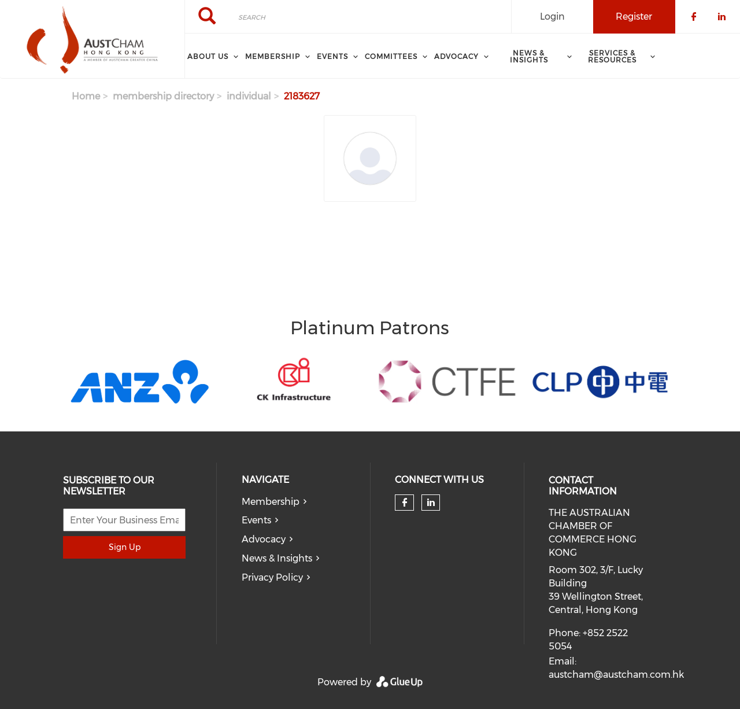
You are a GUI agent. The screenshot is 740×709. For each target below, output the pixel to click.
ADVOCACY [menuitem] (456, 56)
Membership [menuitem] (272, 56)
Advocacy (264, 539)
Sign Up (124, 547)
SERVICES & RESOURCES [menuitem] (612, 56)
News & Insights (277, 558)
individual (249, 96)
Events (256, 520)
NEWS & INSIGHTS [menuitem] (529, 56)
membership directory (163, 96)
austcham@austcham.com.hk (616, 674)
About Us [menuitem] (207, 56)
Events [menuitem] (332, 56)
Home (86, 96)
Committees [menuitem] (391, 56)
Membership (270, 501)
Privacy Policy (272, 577)
